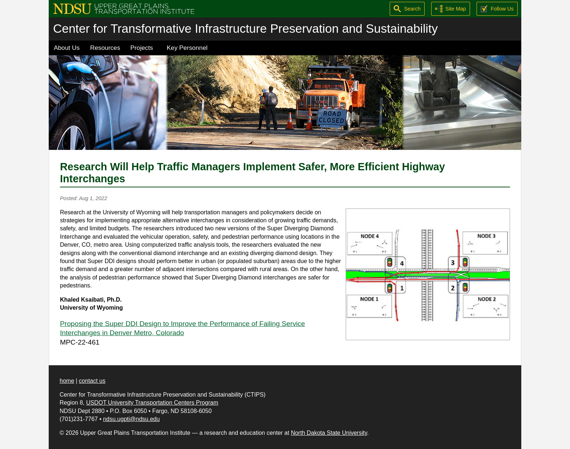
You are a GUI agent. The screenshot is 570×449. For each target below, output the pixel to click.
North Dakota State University (329, 433)
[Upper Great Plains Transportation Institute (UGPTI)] (123, 8)
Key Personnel (187, 47)
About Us (67, 47)
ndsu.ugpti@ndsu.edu (131, 419)
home (67, 381)
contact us (92, 381)
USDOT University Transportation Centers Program (152, 403)
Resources (105, 47)
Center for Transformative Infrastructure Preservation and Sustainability (245, 28)
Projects (142, 47)
